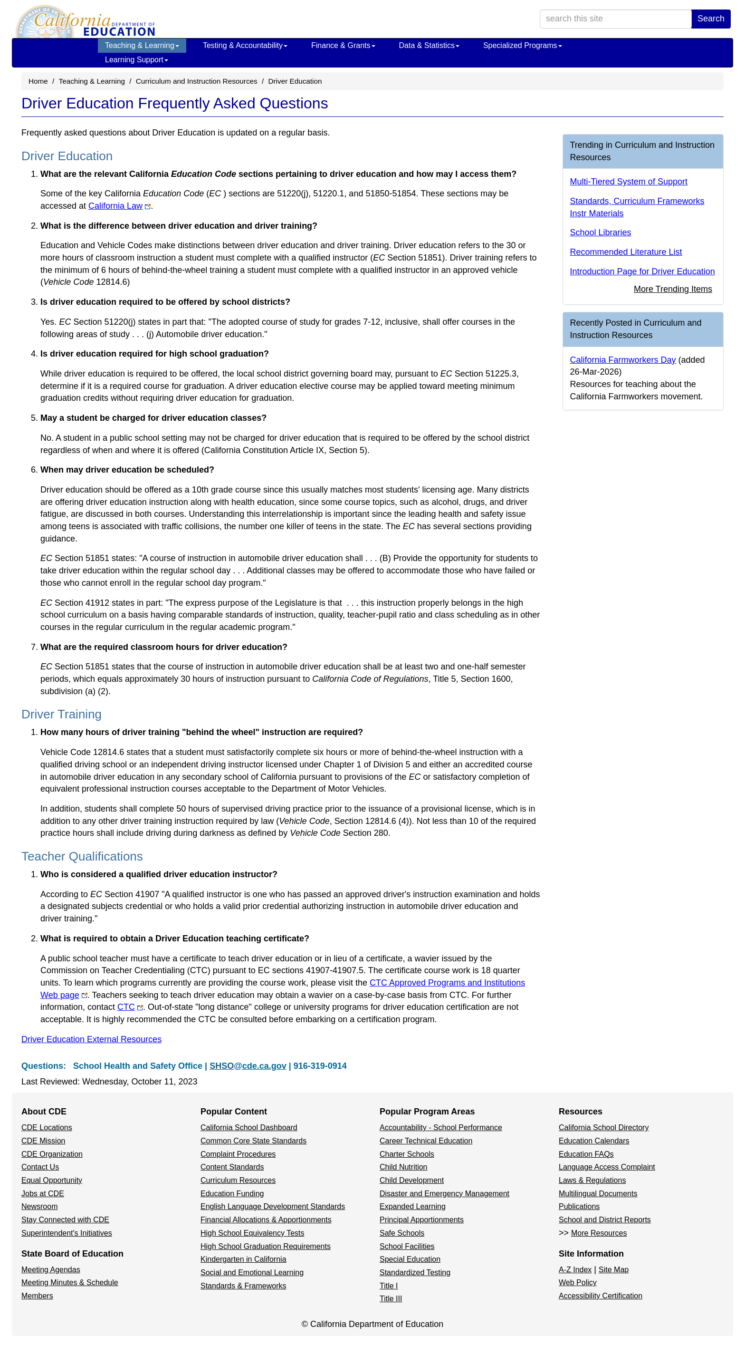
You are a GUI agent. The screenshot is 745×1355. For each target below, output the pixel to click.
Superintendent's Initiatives (66, 1233)
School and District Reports (605, 1220)
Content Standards (232, 1167)
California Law (115, 206)
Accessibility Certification (600, 1296)
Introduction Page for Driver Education (642, 271)
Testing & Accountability (245, 45)
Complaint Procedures (238, 1154)
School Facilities (407, 1246)
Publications (579, 1206)
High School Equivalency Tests (253, 1233)
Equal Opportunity (51, 1180)
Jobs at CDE (42, 1194)
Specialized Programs (522, 45)
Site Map (614, 1270)
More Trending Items (673, 289)
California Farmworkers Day (623, 360)
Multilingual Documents (598, 1194)
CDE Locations (46, 1127)
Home (38, 81)
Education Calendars (594, 1141)
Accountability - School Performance (441, 1127)
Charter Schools (407, 1154)
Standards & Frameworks (244, 1286)
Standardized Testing (415, 1272)
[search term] (616, 19)
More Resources (599, 1233)
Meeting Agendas (50, 1270)
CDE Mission (43, 1141)
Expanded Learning (413, 1206)
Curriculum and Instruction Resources (197, 81)
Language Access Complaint (607, 1167)
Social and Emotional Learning (252, 1272)
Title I (389, 1286)
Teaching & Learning (142, 45)
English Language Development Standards (273, 1206)
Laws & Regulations (592, 1180)
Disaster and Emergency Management (444, 1194)
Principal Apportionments (422, 1220)
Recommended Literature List (626, 252)
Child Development (412, 1180)
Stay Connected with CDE (65, 1220)
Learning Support (136, 60)
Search (711, 18)
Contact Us (40, 1167)
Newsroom (39, 1206)
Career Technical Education (426, 1141)
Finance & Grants (343, 45)
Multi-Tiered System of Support (629, 181)
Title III (391, 1299)
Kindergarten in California (244, 1259)
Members (37, 1296)
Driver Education (295, 81)
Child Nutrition (403, 1167)
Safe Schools (402, 1233)
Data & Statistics (429, 45)
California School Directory (604, 1127)
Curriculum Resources (238, 1180)
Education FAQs (586, 1154)
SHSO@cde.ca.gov (248, 1066)
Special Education (410, 1259)
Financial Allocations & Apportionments (266, 1220)
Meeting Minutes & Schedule (69, 1282)
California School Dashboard (249, 1127)
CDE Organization (52, 1154)
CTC (126, 1007)
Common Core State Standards (253, 1141)
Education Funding (232, 1194)
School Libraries (600, 232)
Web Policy (578, 1282)
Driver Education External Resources (91, 1039)
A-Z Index (575, 1270)
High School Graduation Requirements (266, 1246)
